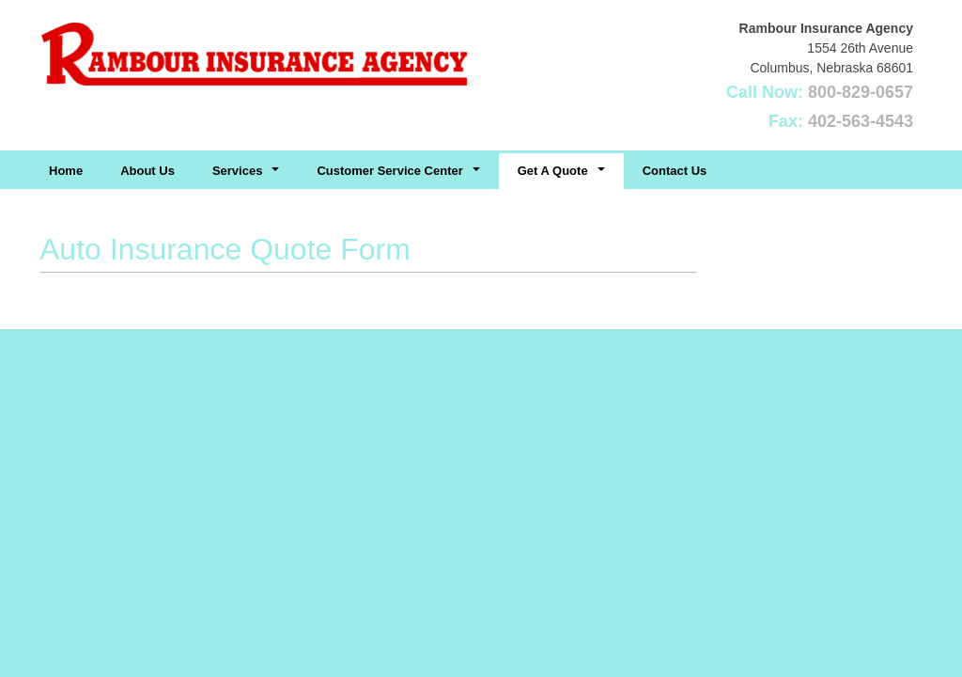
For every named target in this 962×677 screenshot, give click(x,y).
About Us (147, 171)
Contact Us (675, 171)
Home (66, 171)
